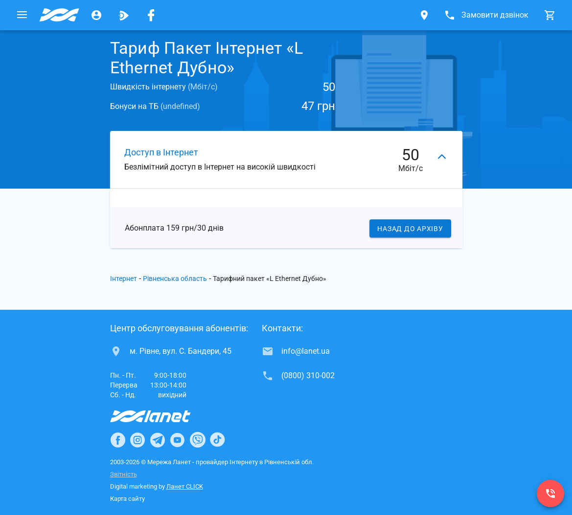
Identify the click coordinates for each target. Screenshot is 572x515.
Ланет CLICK (184, 486)
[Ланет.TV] (123, 15)
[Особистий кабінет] (96, 15)
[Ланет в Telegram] (157, 440)
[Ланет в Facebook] (118, 440)
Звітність (123, 474)
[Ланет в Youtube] (177, 440)
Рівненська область (175, 278)
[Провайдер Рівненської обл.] (59, 15)
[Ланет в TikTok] (217, 440)
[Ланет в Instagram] (137, 440)
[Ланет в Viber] (198, 440)
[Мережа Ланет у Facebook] (151, 15)
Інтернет (123, 278)
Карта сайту (127, 498)
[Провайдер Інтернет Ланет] (161, 416)
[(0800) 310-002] (550, 493)
